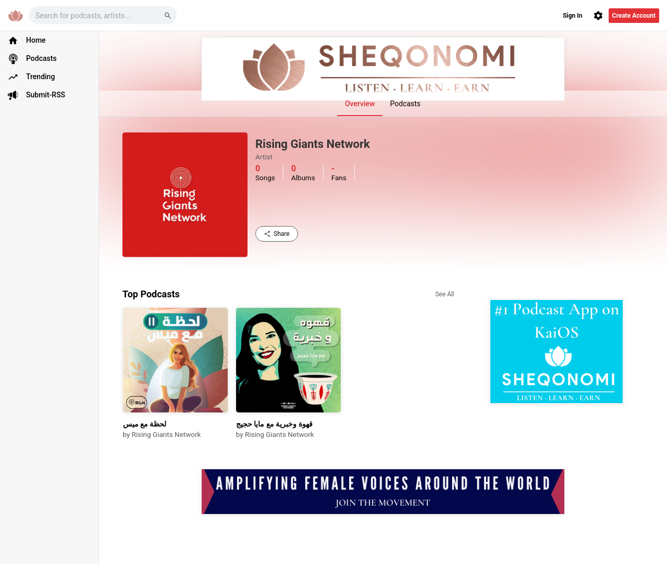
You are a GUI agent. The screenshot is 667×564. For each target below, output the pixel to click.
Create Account (634, 15)
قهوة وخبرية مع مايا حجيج (274, 424)
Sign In (572, 15)
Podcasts (405, 103)
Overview (360, 103)
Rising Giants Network (166, 434)
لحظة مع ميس (145, 424)
